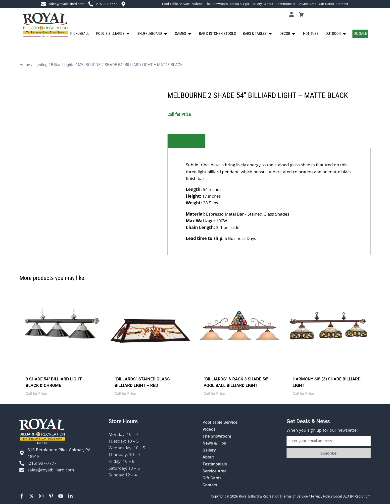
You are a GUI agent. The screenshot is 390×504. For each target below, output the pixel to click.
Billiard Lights (62, 64)
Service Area (306, 4)
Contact (342, 4)
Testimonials (285, 4)
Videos (197, 4)
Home (24, 64)
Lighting (41, 64)
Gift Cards (326, 4)
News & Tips (239, 4)
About (268, 4)
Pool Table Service (176, 4)
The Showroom (216, 4)
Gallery (256, 4)
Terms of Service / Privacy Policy (307, 496)
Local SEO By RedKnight (351, 496)
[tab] (186, 141)
